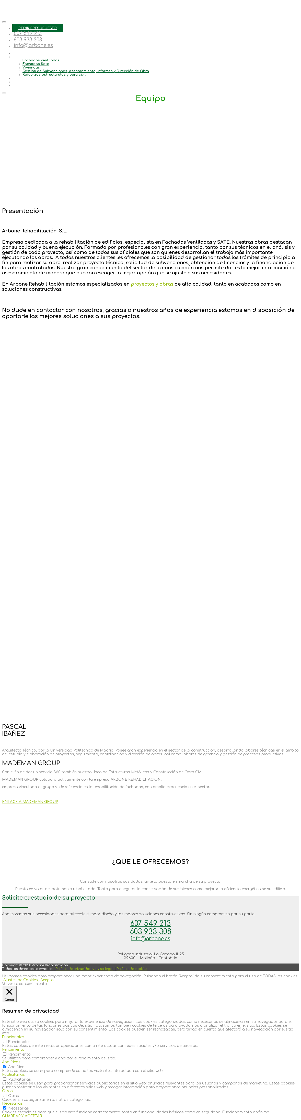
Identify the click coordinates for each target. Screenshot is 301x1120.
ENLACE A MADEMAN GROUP (30, 802)
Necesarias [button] (12, 1103)
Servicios (20, 57)
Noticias (19, 82)
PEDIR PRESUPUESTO (37, 28)
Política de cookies (132, 969)
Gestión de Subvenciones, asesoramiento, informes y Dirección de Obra (85, 71)
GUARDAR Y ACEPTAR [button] (22, 1116)
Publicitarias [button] (13, 1075)
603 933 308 (28, 39)
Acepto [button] (47, 980)
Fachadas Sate (35, 64)
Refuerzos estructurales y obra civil (54, 74)
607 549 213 (28, 33)
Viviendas (31, 67)
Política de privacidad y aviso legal (84, 969)
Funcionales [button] (13, 1037)
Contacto (20, 85)
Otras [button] (7, 1091)
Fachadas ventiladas (41, 60)
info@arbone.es (33, 45)
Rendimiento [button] (13, 1049)
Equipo (18, 53)
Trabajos (19, 78)
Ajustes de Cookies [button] (20, 980)
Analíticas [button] (11, 1062)
